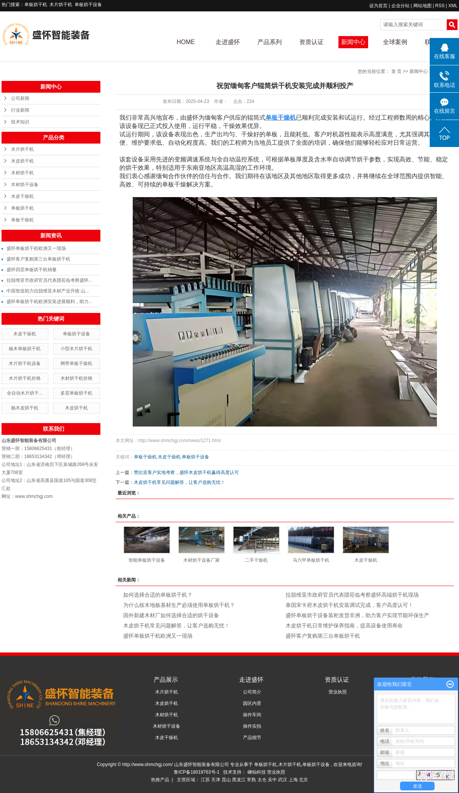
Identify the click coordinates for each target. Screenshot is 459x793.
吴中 (272, 779)
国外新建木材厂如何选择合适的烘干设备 (171, 615)
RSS (440, 5)
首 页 (396, 71)
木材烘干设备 (24, 184)
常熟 (251, 779)
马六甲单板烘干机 (311, 560)
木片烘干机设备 (25, 363)
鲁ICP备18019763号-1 (196, 772)
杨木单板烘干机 (25, 348)
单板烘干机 (35, 4)
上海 (293, 779)
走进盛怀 (228, 42)
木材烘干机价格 (76, 378)
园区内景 (252, 703)
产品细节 (252, 737)
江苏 (205, 779)
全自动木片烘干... (25, 393)
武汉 (282, 779)
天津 (215, 779)
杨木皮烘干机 (24, 408)
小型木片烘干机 (76, 348)
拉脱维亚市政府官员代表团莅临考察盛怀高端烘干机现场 (352, 595)
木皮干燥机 (22, 196)
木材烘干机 (22, 172)
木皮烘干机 (22, 161)
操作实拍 (252, 726)
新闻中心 (353, 42)
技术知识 (20, 122)
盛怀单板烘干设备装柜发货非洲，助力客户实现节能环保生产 (357, 615)
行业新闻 (20, 110)
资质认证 (311, 42)
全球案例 (395, 42)
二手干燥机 (256, 560)
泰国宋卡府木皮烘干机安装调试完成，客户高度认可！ (349, 605)
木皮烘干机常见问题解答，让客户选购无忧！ (179, 482)
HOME (186, 42)
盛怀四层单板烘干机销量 (31, 269)
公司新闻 (20, 98)
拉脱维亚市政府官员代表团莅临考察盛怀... (49, 280)
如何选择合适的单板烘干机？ (157, 595)
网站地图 (423, 5)
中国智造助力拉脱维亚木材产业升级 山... (47, 291)
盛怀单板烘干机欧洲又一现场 (36, 248)
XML (453, 5)
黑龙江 (239, 779)
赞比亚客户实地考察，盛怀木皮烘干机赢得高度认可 (186, 472)
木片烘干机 (60, 4)
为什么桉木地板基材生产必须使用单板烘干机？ (179, 605)
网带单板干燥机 (76, 363)
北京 (303, 779)
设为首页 (378, 5)
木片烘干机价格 (25, 378)
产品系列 (269, 42)
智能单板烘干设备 (147, 560)
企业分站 (400, 5)
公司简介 (252, 692)
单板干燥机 (22, 220)
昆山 (226, 779)
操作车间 (252, 714)
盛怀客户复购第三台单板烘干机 (38, 259)
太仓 (262, 779)
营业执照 (338, 692)
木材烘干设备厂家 (201, 560)
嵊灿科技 (257, 772)
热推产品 (160, 779)
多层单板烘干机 (76, 393)
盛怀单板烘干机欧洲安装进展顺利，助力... (49, 301)
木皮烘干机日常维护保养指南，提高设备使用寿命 (344, 625)
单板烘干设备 (88, 4)
